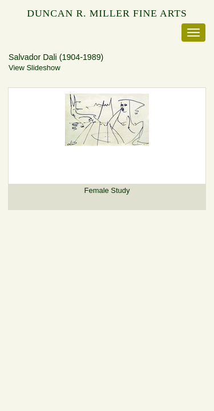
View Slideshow (34, 67)
